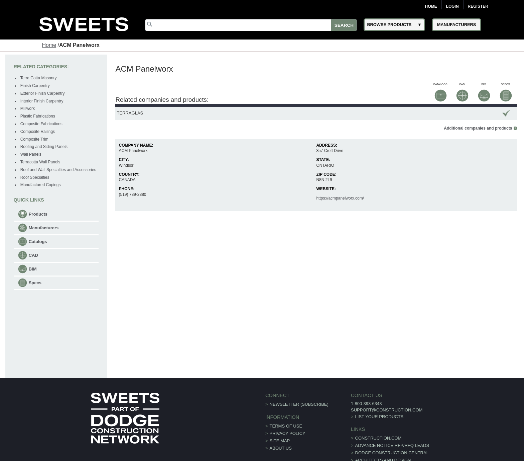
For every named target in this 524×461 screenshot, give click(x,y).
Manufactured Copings (40, 184)
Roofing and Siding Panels (44, 146)
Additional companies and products (478, 128)
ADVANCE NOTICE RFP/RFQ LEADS (392, 445)
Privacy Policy (287, 433)
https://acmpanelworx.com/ (340, 198)
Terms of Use (286, 426)
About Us (281, 448)
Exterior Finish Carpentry (42, 93)
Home (431, 6)
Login (452, 6)
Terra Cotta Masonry (38, 78)
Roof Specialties (34, 177)
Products (38, 214)
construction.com (378, 438)
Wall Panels (30, 154)
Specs (35, 282)
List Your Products (379, 416)
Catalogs (38, 241)
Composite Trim (34, 139)
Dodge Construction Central (392, 452)
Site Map (280, 440)
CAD (33, 255)
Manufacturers (44, 227)
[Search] (251, 25)
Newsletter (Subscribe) (299, 404)
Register (478, 6)
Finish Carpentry (35, 85)
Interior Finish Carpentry (41, 101)
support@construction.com (386, 409)
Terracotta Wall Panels (40, 162)
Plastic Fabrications (37, 116)
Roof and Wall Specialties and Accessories (58, 169)
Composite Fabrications (41, 124)
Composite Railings (37, 131)
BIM (33, 269)
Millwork (27, 108)
